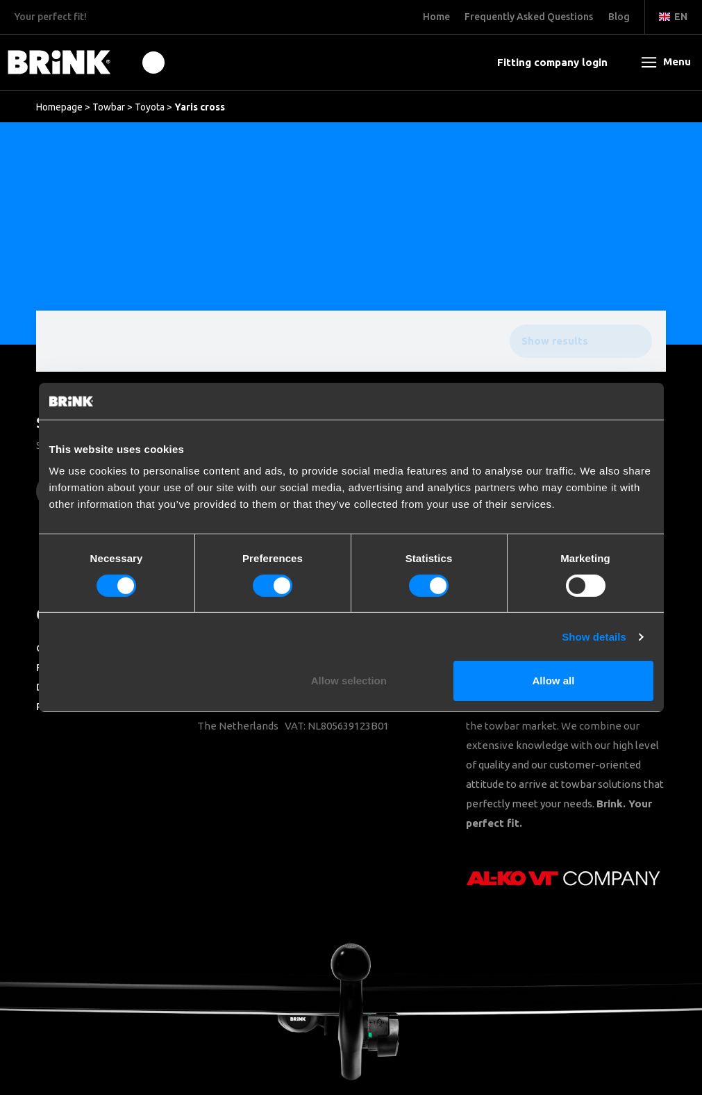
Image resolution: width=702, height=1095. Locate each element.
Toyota (150, 107)
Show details (594, 637)
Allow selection (349, 680)
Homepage (59, 107)
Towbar (108, 107)
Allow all (554, 680)
